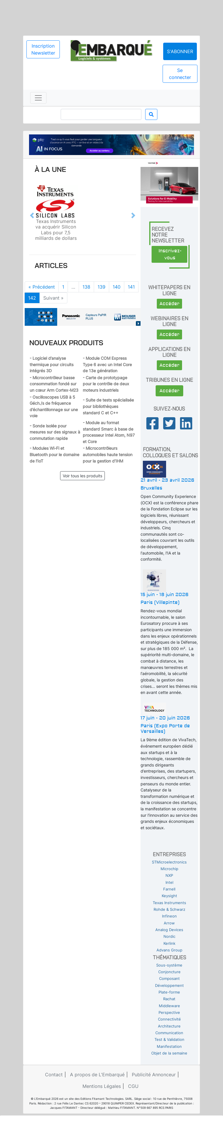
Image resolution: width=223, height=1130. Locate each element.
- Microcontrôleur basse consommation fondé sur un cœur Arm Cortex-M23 (54, 384)
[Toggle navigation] (38, 98)
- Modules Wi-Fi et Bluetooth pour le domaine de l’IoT (54, 454)
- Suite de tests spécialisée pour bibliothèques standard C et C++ (108, 406)
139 (101, 287)
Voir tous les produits (82, 475)
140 (117, 287)
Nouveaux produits (66, 342)
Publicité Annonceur (154, 1074)
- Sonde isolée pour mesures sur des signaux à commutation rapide (55, 432)
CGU (133, 1086)
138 (86, 287)
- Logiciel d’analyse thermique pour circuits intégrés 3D (51, 364)
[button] (32, 215)
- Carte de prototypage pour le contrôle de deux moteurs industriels (106, 384)
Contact (54, 1074)
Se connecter (180, 73)
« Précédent (41, 287)
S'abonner (180, 51)
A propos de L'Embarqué (97, 1074)
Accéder (169, 304)
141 (131, 287)
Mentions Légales (101, 1086)
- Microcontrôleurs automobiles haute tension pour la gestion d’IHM (107, 454)
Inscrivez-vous (170, 254)
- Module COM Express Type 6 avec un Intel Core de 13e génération (107, 364)
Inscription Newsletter (43, 49)
